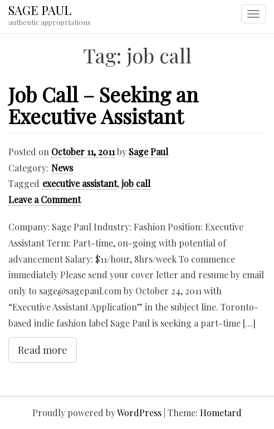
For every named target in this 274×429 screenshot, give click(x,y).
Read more (42, 350)
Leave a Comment (44, 199)
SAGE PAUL (39, 10)
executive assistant (79, 183)
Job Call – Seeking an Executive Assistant (103, 105)
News (62, 168)
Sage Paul (148, 151)
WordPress (139, 412)
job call (135, 183)
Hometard (221, 412)
